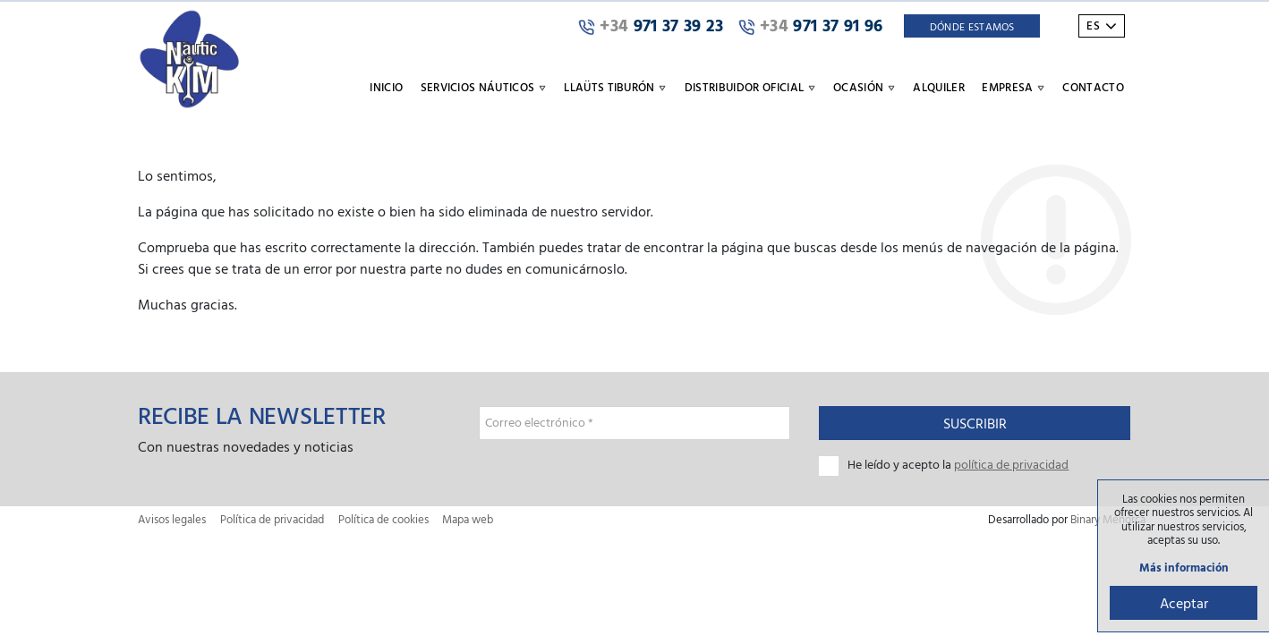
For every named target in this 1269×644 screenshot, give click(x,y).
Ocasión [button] (864, 87)
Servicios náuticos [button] (484, 87)
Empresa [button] (1013, 87)
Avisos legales (172, 519)
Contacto (1093, 87)
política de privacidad (1011, 463)
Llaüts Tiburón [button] (615, 87)
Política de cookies (383, 519)
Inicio (386, 87)
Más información (1184, 567)
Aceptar (1184, 603)
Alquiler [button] (939, 87)
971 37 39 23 (651, 26)
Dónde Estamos (972, 26)
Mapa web (467, 519)
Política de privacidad (272, 519)
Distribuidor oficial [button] (750, 87)
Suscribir (975, 423)
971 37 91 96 (810, 26)
